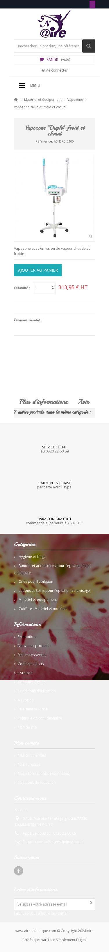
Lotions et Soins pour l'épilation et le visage (54, 590)
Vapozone (75, 99)
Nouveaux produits (33, 645)
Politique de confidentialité (40, 718)
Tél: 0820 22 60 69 (92, 4)
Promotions (27, 636)
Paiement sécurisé (33, 709)
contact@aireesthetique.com (59, 841)
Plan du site (27, 727)
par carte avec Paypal (54, 485)
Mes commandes (32, 755)
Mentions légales (31, 681)
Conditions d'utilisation (37, 691)
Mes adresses (29, 764)
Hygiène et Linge (32, 556)
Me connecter (55, 70)
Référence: (44, 141)
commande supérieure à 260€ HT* (54, 520)
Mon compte (26, 743)
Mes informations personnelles (43, 773)
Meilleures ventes (32, 654)
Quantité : (22, 287)
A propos (25, 700)
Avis (83, 402)
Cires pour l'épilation (35, 581)
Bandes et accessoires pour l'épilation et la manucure (52, 569)
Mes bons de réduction (37, 782)
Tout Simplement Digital (67, 939)
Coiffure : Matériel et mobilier (42, 608)
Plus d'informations (43, 402)
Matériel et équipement (43, 99)
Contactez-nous (31, 663)
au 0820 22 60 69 (54, 449)
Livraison (25, 672)
